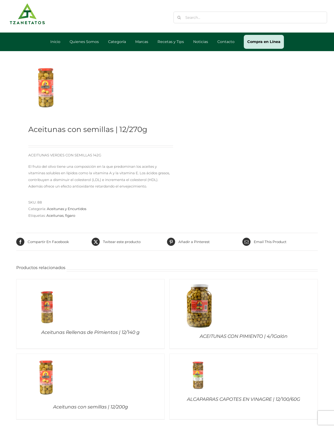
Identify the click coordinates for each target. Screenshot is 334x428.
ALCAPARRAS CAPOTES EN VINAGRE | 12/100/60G (243, 399)
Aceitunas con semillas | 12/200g (90, 407)
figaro (70, 215)
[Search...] (250, 17)
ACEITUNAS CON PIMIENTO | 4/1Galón (244, 336)
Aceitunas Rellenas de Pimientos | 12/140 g (90, 332)
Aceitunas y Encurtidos (66, 209)
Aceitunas (55, 215)
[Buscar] (179, 17)
